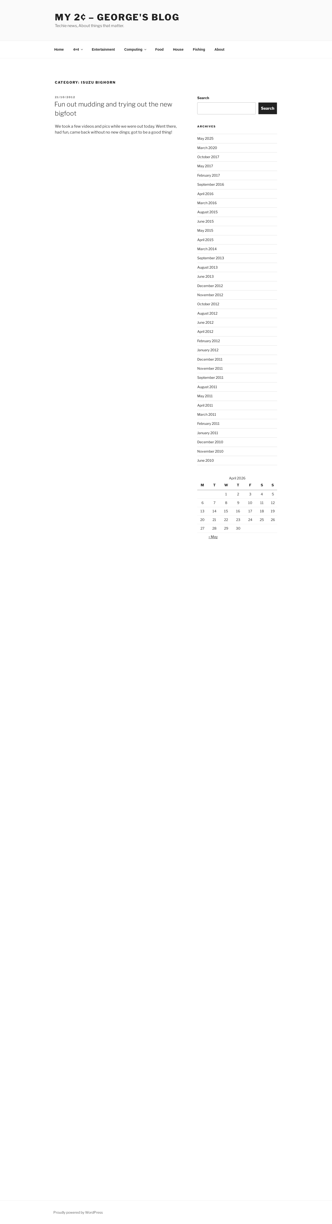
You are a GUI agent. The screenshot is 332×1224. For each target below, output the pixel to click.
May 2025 (205, 138)
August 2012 (207, 313)
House (178, 49)
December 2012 (210, 286)
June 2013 (205, 276)
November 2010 (210, 451)
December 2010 (210, 442)
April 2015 (205, 240)
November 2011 (210, 368)
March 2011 (206, 414)
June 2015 (205, 221)
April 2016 (205, 194)
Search (203, 98)
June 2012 (205, 322)
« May (213, 537)
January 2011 (207, 433)
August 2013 (207, 267)
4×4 (78, 49)
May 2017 (205, 166)
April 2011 (205, 405)
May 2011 (205, 396)
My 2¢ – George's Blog (117, 17)
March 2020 (207, 148)
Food (159, 49)
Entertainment (103, 49)
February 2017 (208, 175)
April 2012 (205, 331)
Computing (135, 49)
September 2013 (210, 258)
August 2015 (207, 212)
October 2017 (208, 157)
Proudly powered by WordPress (78, 1212)
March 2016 (207, 203)
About (219, 49)
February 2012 (208, 341)
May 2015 (205, 230)
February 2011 (208, 423)
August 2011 (207, 387)
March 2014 (207, 249)
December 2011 (210, 359)
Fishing (199, 49)
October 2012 (208, 304)
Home (59, 49)
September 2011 (210, 377)
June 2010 (205, 460)
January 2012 (207, 350)
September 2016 (210, 184)
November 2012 (210, 295)
